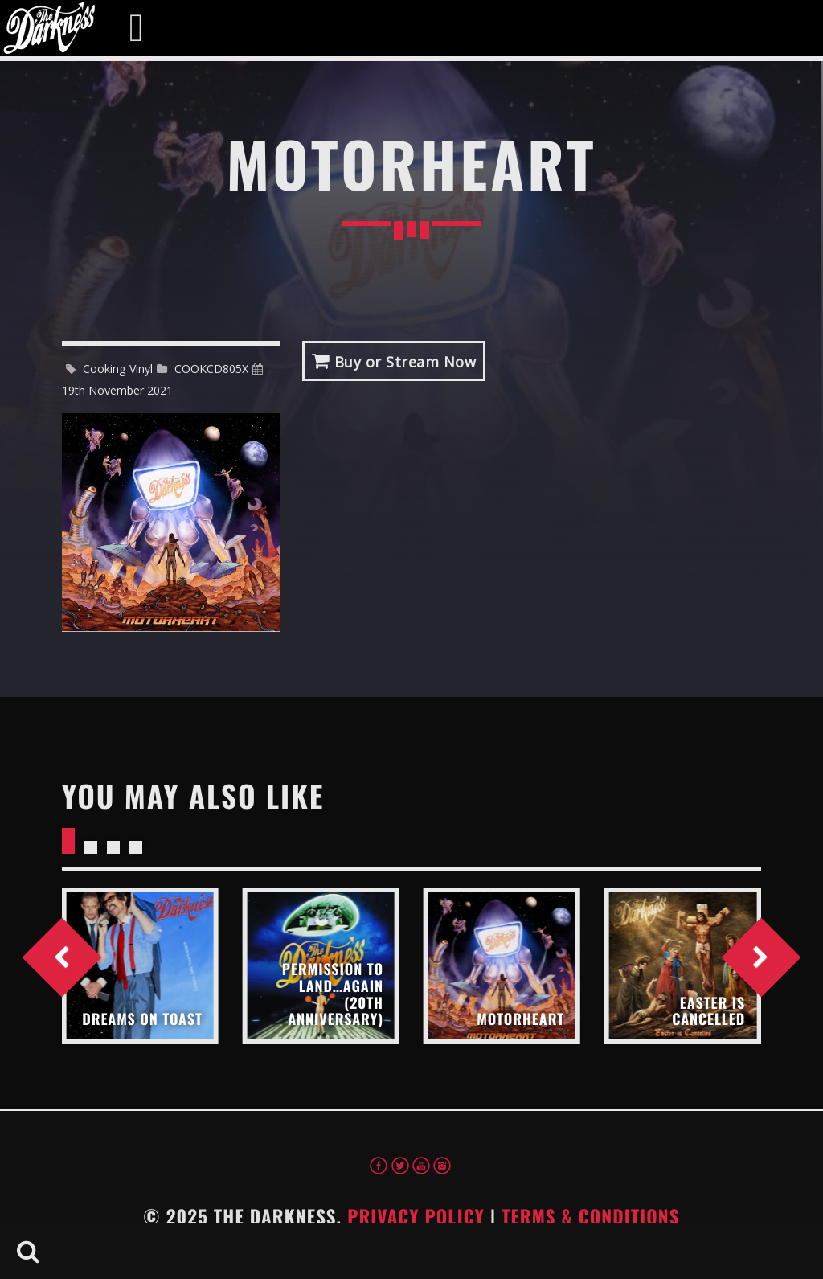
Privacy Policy (416, 1216)
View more (140, 966)
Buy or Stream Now (394, 360)
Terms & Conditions (591, 1216)
